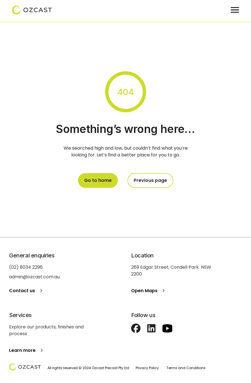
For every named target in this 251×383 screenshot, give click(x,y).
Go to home (98, 180)
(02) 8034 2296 (26, 267)
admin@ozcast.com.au (34, 277)
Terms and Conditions (185, 367)
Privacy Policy (147, 367)
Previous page (150, 180)
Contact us (27, 290)
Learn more (27, 350)
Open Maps (149, 290)
